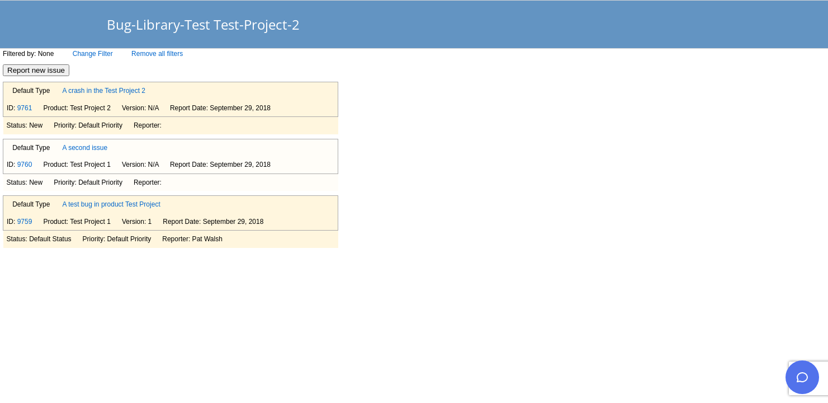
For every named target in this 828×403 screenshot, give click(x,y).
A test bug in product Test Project (111, 204)
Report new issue (36, 70)
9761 (24, 108)
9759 (24, 222)
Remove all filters (157, 54)
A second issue (85, 148)
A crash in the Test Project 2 (104, 91)
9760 (24, 164)
